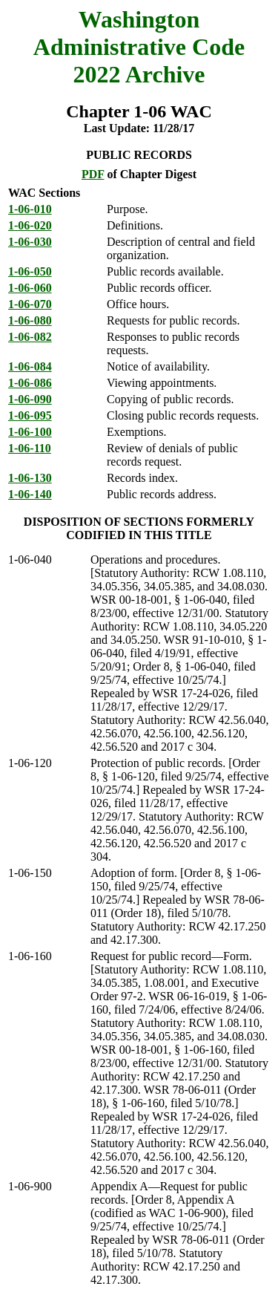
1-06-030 (30, 241)
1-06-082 (30, 336)
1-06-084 (30, 366)
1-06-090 (30, 399)
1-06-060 (30, 287)
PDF (93, 174)
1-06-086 (30, 382)
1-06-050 (30, 271)
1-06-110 (29, 448)
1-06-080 (30, 320)
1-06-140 (30, 494)
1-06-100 (30, 431)
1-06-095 (30, 415)
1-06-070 (30, 304)
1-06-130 (30, 478)
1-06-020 (30, 225)
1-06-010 (30, 209)
